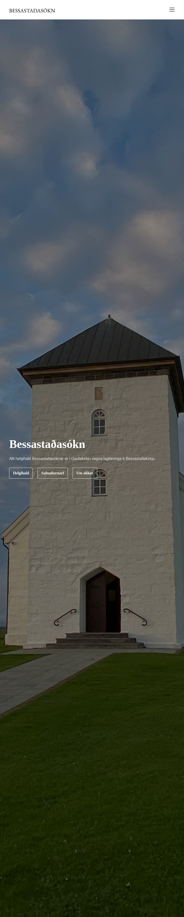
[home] (32, 10)
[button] (170, 10)
